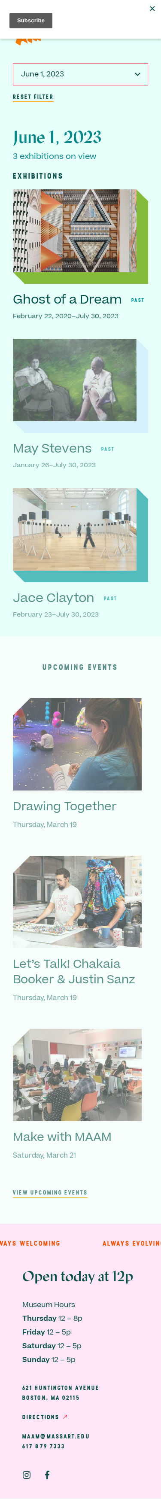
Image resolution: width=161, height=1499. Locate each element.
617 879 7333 (43, 1446)
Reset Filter (33, 96)
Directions (40, 1417)
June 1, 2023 (42, 74)
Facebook (47, 1475)
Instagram (26, 1475)
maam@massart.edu (56, 1436)
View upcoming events (50, 1192)
